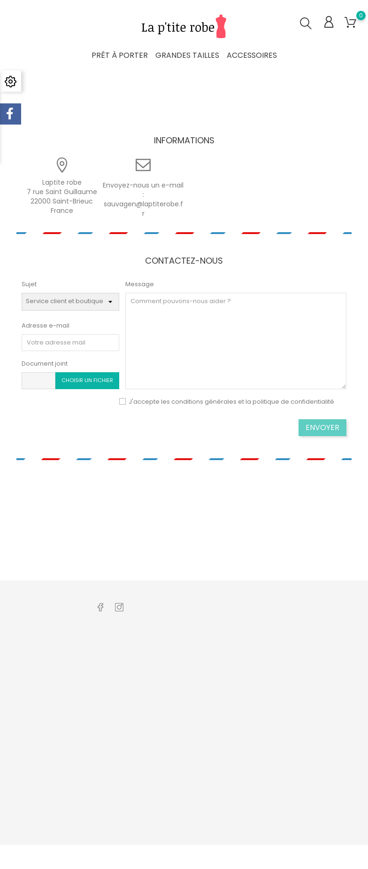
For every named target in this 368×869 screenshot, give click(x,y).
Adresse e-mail (45, 325)
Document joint (45, 363)
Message (139, 284)
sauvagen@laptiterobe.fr (143, 208)
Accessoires (252, 55)
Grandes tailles (187, 55)
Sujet (29, 284)
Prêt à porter (120, 55)
